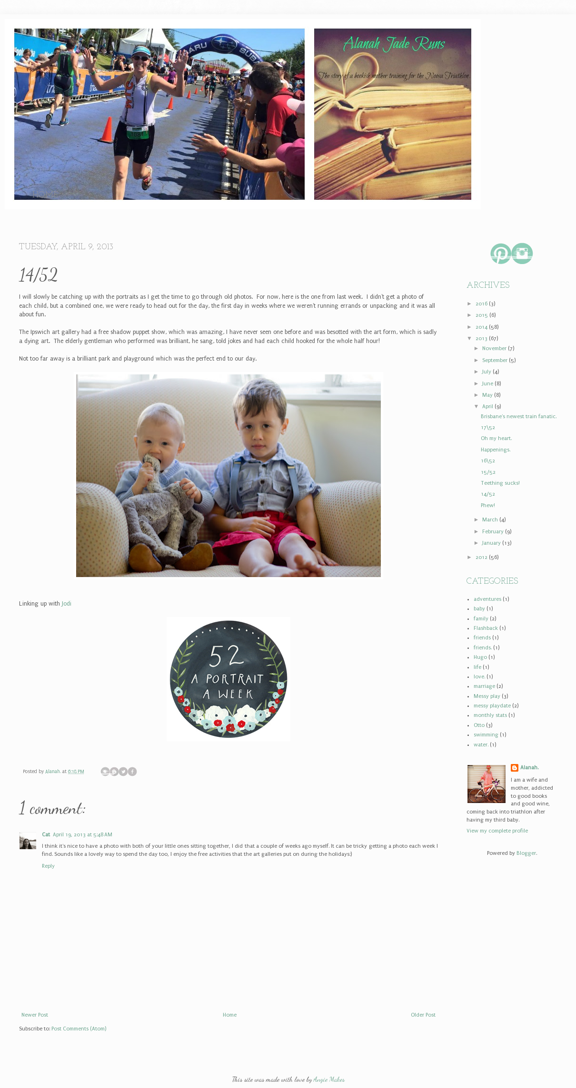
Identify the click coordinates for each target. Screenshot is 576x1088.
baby (479, 609)
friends (482, 638)
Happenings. (495, 450)
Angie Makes (329, 1079)
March (490, 520)
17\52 (488, 427)
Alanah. (53, 771)
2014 (482, 327)
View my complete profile (497, 831)
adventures (487, 599)
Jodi (66, 603)
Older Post (423, 1015)
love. (479, 677)
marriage (484, 686)
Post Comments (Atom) (78, 1029)
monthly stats (490, 715)
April (488, 406)
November (495, 348)
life (477, 667)
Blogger (526, 853)
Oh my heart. (496, 438)
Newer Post (34, 1015)
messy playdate (492, 706)
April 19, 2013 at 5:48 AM (82, 835)
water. (481, 745)
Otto (479, 725)
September (495, 360)
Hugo (480, 657)
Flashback (486, 628)
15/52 (488, 472)
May (488, 395)
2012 (482, 557)
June (488, 384)
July (487, 372)
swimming (486, 735)
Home (45, 195)
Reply (48, 866)
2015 (482, 315)
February (493, 532)
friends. (483, 648)
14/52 (488, 494)
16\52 (488, 461)
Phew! (488, 505)
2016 (482, 304)
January (492, 543)
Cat (46, 835)
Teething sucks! (500, 483)
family (481, 619)
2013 (482, 338)
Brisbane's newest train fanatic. (518, 416)
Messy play (487, 696)
